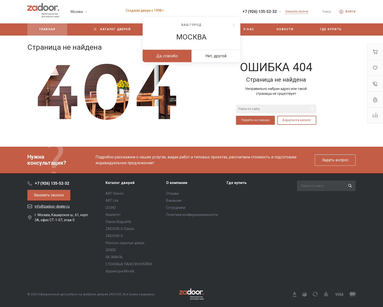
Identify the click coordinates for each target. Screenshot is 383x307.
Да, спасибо (167, 56)
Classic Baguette (118, 222)
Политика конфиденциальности (192, 215)
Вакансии (173, 200)
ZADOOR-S (114, 236)
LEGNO (111, 208)
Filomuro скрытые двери (125, 243)
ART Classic (115, 193)
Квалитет (113, 215)
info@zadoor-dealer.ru (52, 206)
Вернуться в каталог (297, 120)
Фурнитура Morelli (120, 271)
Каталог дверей (120, 183)
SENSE (111, 250)
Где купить (237, 183)
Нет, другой (215, 56)
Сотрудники (175, 208)
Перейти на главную (255, 120)
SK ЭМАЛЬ (114, 257)
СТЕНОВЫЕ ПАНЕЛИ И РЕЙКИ (129, 264)
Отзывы (172, 193)
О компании (176, 183)
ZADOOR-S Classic (120, 229)
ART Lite (112, 200)
